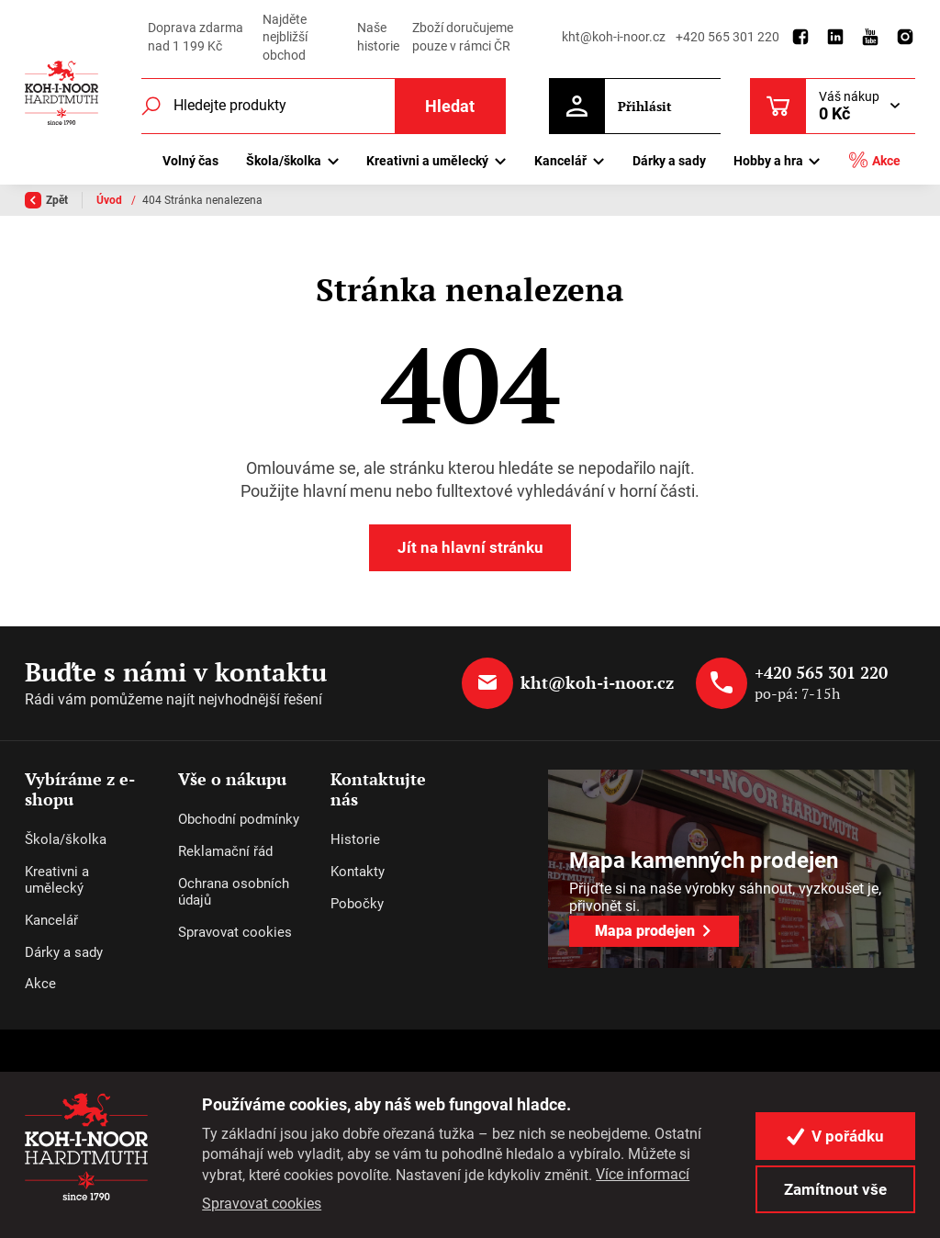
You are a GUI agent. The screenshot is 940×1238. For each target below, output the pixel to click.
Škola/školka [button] (283, 161)
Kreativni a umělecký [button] (427, 161)
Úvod (110, 200)
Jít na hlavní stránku (470, 547)
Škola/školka (65, 839)
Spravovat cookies (235, 932)
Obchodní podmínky (238, 819)
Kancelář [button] (560, 161)
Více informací (642, 1174)
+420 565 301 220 (727, 36)
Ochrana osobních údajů (233, 891)
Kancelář (51, 920)
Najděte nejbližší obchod (285, 37)
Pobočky (357, 903)
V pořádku (835, 1136)
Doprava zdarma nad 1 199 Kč (195, 36)
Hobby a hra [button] (768, 161)
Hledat (450, 106)
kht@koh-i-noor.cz (614, 36)
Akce (874, 160)
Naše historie (378, 36)
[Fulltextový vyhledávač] (323, 106)
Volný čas (190, 161)
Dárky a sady (669, 161)
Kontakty (357, 871)
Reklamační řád (225, 851)
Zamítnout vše (835, 1189)
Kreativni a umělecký (57, 879)
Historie (355, 839)
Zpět (46, 200)
